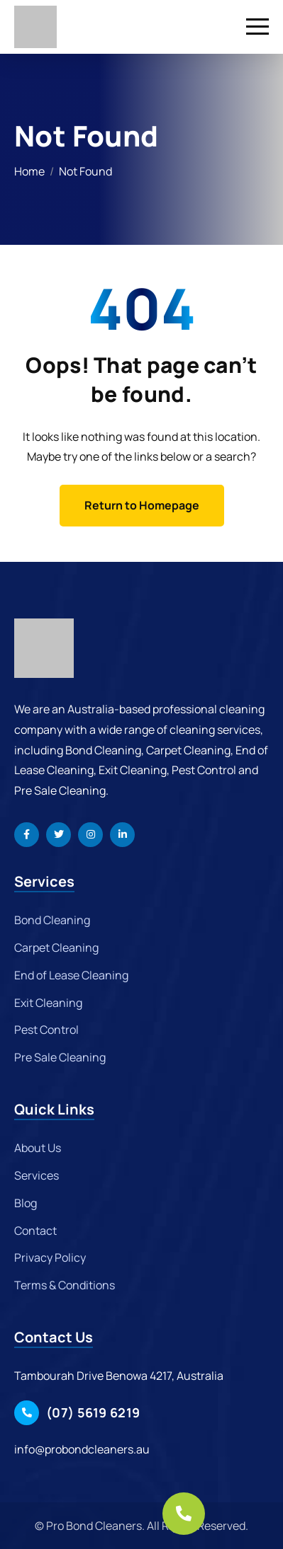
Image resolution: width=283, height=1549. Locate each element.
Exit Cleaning (48, 1002)
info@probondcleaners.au (82, 1449)
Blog (25, 1203)
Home (29, 171)
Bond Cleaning (52, 920)
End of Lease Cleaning (71, 975)
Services (36, 1175)
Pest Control (46, 1029)
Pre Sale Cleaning (60, 1057)
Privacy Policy (50, 1257)
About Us (37, 1148)
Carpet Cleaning (56, 947)
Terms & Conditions (64, 1285)
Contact (35, 1230)
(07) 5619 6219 (93, 1412)
